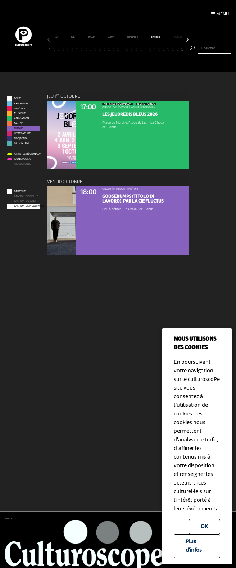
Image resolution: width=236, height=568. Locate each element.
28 (173, 50)
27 (168, 50)
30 (182, 50)
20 (136, 50)
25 (159, 50)
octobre (176, 37)
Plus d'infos (194, 546)
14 (109, 50)
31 (186, 50)
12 (99, 50)
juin (94, 37)
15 (113, 50)
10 (90, 50)
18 (127, 50)
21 (141, 50)
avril (60, 37)
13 (104, 50)
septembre (153, 37)
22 (145, 50)
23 (150, 50)
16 (118, 50)
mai (78, 37)
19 (132, 50)
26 (164, 50)
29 (177, 50)
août (132, 37)
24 (154, 50)
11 (95, 50)
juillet (113, 37)
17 (123, 50)
